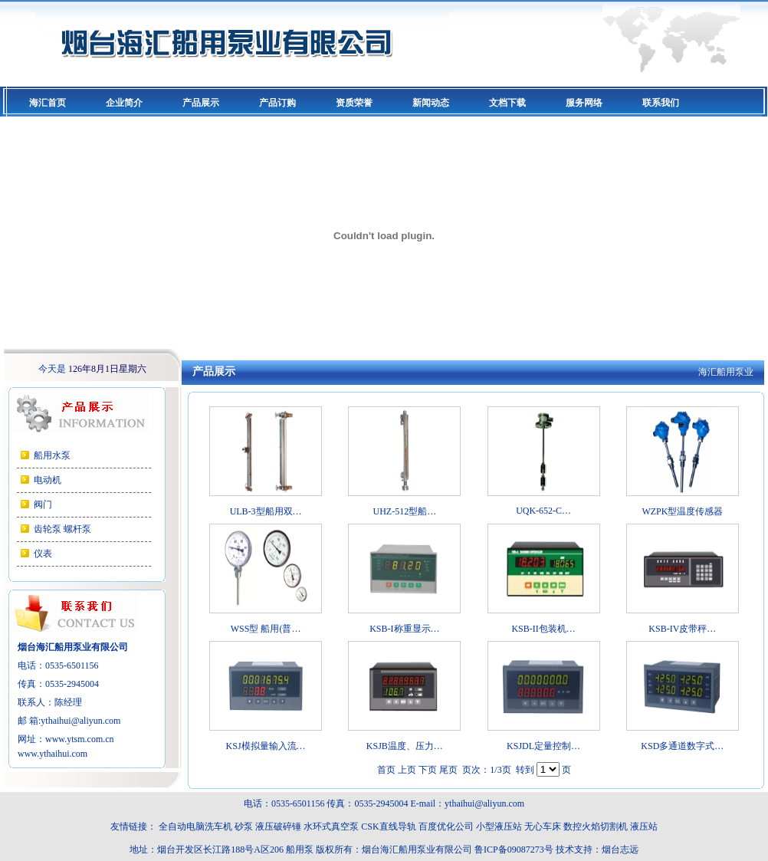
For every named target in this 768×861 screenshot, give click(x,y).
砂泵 (244, 826)
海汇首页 (47, 102)
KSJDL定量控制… (543, 746)
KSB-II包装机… (543, 628)
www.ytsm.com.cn (79, 739)
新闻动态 (430, 102)
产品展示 (200, 102)
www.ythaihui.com (52, 753)
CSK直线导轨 (388, 826)
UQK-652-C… (543, 510)
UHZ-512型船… (405, 511)
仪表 (43, 553)
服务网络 (584, 102)
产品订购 (277, 102)
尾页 (448, 769)
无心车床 (542, 826)
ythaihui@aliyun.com (80, 720)
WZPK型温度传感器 (682, 511)
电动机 (47, 480)
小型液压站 (499, 826)
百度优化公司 (446, 826)
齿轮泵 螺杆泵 (62, 529)
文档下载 (507, 102)
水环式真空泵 (331, 826)
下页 (427, 769)
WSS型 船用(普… (266, 628)
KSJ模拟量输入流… (266, 746)
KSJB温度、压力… (404, 746)
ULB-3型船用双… (266, 511)
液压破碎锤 (278, 826)
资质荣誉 (354, 102)
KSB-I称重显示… (404, 628)
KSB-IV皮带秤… (682, 628)
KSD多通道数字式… (682, 746)
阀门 (43, 504)
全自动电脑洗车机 (195, 826)
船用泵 (299, 849)
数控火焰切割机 (595, 826)
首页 (386, 769)
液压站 (644, 826)
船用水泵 (52, 455)
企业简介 (124, 102)
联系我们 (660, 102)
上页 (407, 769)
